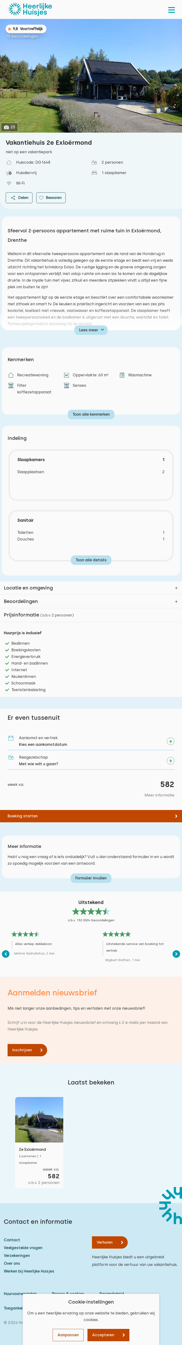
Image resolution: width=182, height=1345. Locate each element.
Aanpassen (68, 1335)
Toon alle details (91, 560)
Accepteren (103, 1335)
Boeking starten (23, 816)
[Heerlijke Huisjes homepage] (30, 9)
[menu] (171, 9)
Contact (12, 1240)
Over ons (12, 1263)
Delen (19, 197)
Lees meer (88, 330)
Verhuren (105, 1242)
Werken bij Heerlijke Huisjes (29, 1271)
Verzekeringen (17, 1255)
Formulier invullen (91, 878)
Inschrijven (22, 1050)
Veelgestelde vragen (23, 1248)
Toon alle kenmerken (91, 414)
